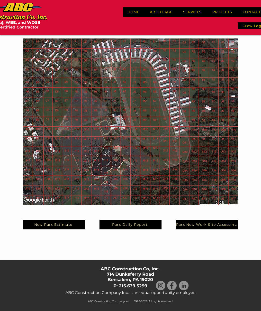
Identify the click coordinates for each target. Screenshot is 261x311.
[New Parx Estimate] (54, 224)
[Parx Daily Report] (130, 224)
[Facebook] (172, 285)
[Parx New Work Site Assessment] (207, 224)
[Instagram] (160, 285)
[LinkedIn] (184, 285)
